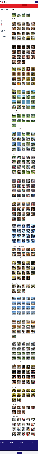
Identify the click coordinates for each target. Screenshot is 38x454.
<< (12, 18)
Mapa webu (2, 446)
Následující (16, 110)
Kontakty (2, 447)
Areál (11, 446)
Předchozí (15, 18)
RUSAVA (6, 2)
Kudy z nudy (21, 446)
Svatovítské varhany (22, 447)
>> (18, 110)
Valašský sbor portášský (32, 446)
